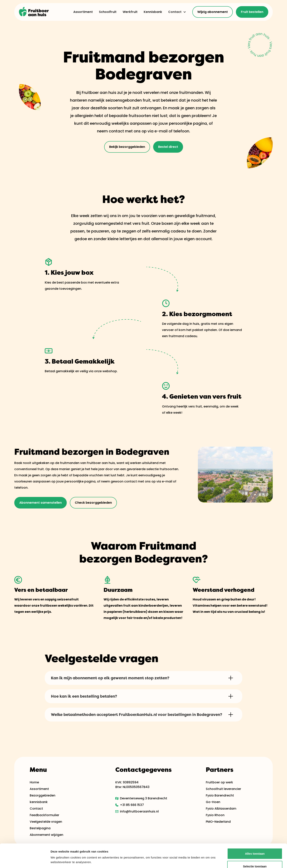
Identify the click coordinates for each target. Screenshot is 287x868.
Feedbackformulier (44, 815)
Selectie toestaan (255, 842)
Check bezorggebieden (93, 502)
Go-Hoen (213, 802)
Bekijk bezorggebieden (127, 147)
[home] (34, 12)
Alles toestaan (255, 830)
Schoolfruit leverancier (223, 789)
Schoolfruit (107, 12)
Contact (174, 12)
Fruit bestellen (252, 12)
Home (34, 782)
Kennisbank (153, 12)
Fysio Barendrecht (220, 795)
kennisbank (39, 802)
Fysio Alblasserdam (221, 808)
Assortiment (83, 12)
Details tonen (208, 860)
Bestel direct (168, 147)
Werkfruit (130, 12)
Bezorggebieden (42, 795)
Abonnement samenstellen (40, 502)
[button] (175, 12)
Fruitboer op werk (219, 782)
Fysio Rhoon (215, 815)
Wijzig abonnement (212, 12)
